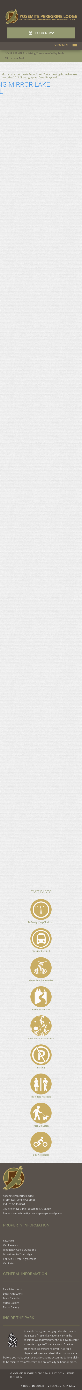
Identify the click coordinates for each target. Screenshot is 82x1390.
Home (25, 1386)
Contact (38, 1386)
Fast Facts (8, 1240)
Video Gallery (11, 1302)
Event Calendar (12, 1298)
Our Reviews (10, 1245)
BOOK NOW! (41, 33)
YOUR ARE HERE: (15, 53)
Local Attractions (13, 1293)
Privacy (69, 1386)
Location (54, 1386)
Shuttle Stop (38, 951)
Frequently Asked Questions (19, 1249)
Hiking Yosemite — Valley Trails (46, 53)
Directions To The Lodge (17, 1254)
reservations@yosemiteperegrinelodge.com (37, 1213)
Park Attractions (12, 1289)
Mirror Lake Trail (14, 58)
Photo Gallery (11, 1307)
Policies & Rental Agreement (19, 1258)
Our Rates (9, 1263)
